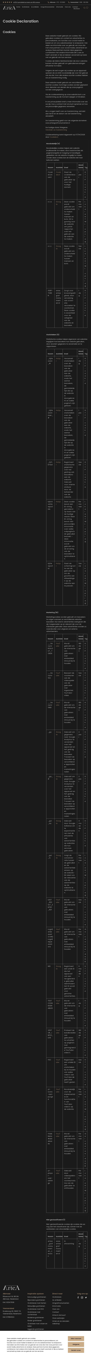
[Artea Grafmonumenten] (9, 8)
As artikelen (35, 8)
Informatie (59, 8)
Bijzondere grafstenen (36, 1300)
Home (18, 8)
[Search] (84, 9)
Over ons (68, 8)
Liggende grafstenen (36, 1329)
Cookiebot (54, 137)
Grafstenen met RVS (36, 1309)
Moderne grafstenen (36, 1317)
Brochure (77, 9)
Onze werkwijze (58, 1318)
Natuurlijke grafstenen (36, 1306)
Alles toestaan (76, 1339)
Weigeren (76, 1344)
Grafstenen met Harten (37, 1303)
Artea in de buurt (59, 1315)
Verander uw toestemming (56, 130)
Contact (75, 8)
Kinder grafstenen (35, 1320)
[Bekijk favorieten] (87, 9)
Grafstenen (25, 8)
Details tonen (76, 1350)
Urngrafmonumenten (47, 8)
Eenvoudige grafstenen (37, 1297)
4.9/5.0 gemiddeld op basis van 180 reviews (26, 2)
